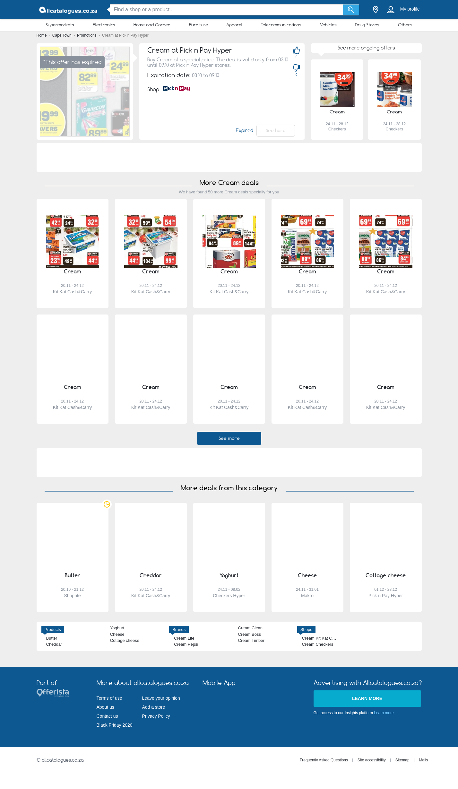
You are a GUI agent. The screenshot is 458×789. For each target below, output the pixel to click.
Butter (51, 638)
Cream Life (184, 638)
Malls (423, 760)
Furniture (198, 24)
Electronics (104, 24)
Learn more (367, 698)
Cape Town (62, 35)
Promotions (87, 35)
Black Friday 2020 (115, 725)
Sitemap (402, 760)
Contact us (107, 716)
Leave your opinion (161, 698)
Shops (306, 629)
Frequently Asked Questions (324, 760)
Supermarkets (60, 24)
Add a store (153, 707)
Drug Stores (367, 24)
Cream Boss (249, 634)
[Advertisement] (229, 157)
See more (229, 438)
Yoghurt (117, 627)
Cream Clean (250, 627)
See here (276, 130)
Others (405, 24)
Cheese (117, 634)
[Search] (351, 9)
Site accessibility (372, 760)
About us (105, 707)
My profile (410, 9)
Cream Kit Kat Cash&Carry (327, 638)
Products (53, 629)
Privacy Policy (156, 716)
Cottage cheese (124, 640)
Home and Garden (152, 24)
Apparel (234, 24)
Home (42, 35)
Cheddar (54, 644)
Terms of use (109, 698)
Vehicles (328, 24)
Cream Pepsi (186, 644)
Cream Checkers (317, 644)
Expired (244, 130)
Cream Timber (251, 640)
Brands (179, 629)
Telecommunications (281, 24)
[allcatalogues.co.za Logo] (69, 10)
